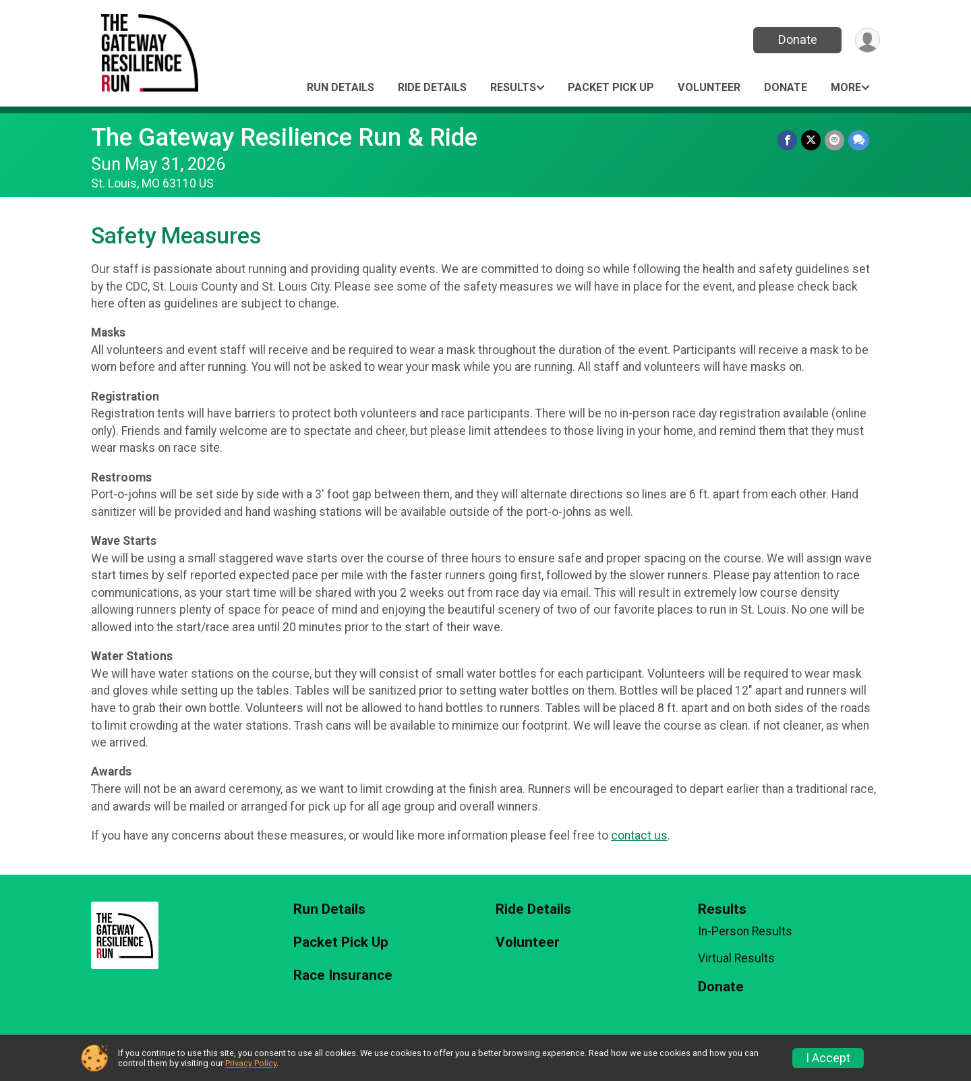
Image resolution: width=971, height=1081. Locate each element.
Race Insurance (342, 975)
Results (513, 87)
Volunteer (709, 87)
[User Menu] (867, 40)
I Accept (828, 1058)
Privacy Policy (250, 1063)
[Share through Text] (858, 140)
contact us (639, 835)
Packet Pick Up (611, 87)
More (846, 87)
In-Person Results (745, 931)
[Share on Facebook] (787, 140)
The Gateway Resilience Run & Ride (284, 137)
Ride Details (432, 87)
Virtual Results (736, 958)
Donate (797, 39)
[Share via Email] (834, 140)
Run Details (340, 87)
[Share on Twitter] (811, 140)
